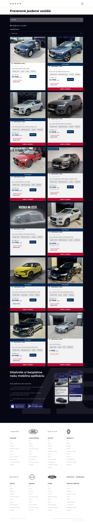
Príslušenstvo (13, 459)
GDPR (57, 518)
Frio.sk (23, 518)
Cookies (62, 518)
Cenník (50, 448)
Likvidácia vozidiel (69, 518)
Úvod (11, 443)
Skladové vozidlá (14, 448)
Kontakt (12, 464)
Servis (11, 454)
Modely (12, 446)
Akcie (11, 451)
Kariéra (53, 518)
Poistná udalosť (14, 456)
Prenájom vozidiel (15, 462)
